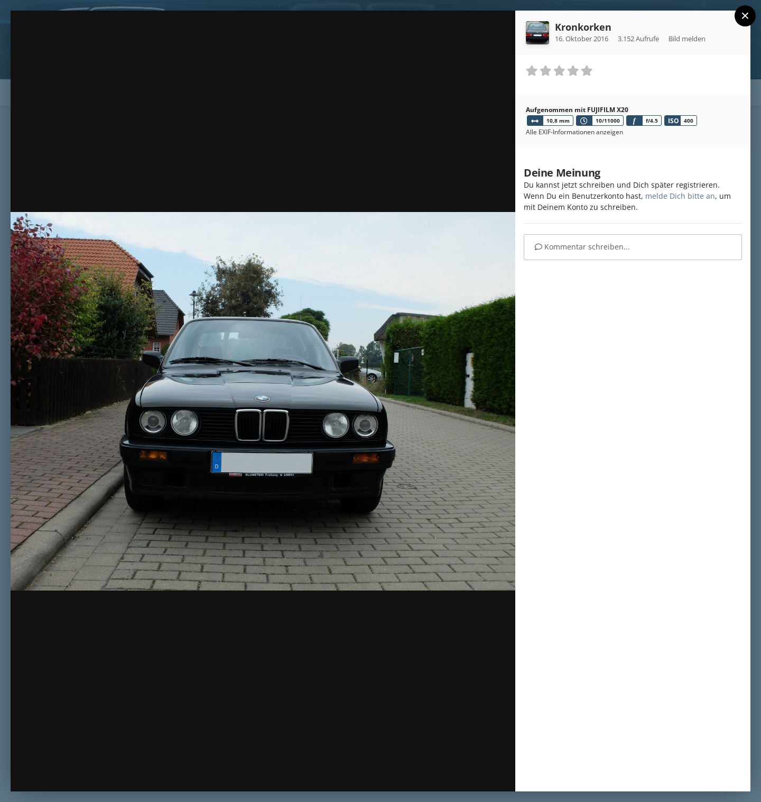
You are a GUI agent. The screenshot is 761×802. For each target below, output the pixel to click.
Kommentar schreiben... (582, 247)
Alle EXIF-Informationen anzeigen (574, 131)
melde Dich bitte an (680, 196)
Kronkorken (583, 27)
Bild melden (687, 38)
